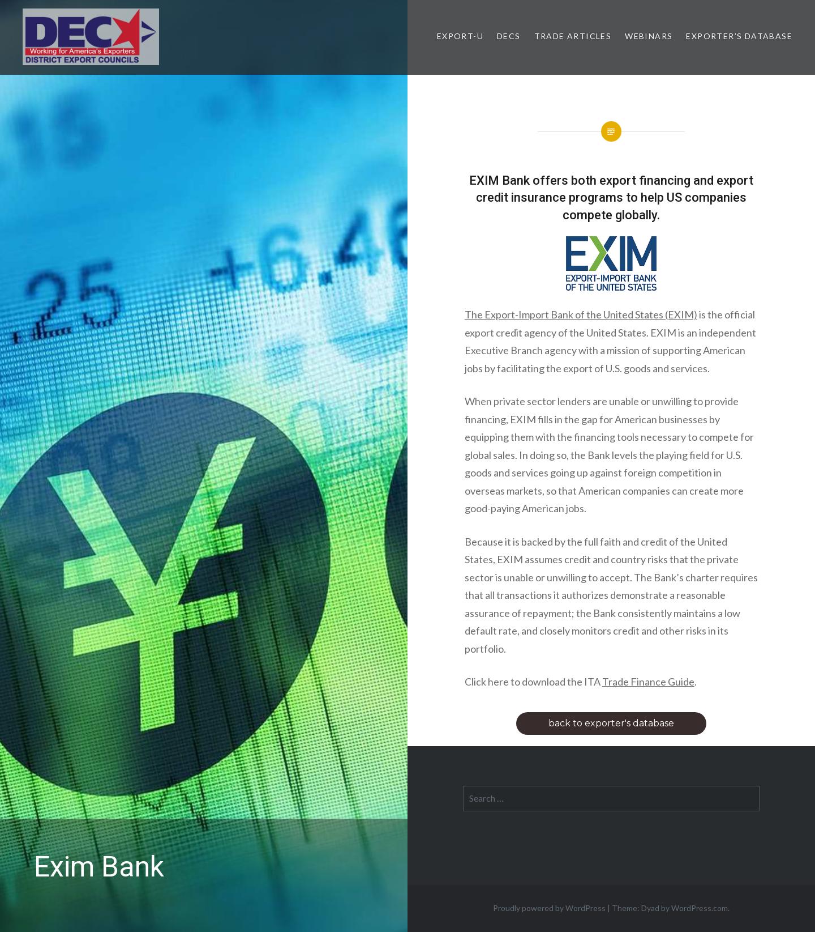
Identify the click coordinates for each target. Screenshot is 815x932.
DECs (509, 36)
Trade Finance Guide (648, 681)
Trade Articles (573, 36)
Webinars (648, 36)
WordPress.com (699, 908)
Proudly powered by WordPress (549, 908)
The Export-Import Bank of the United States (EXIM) (581, 314)
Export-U (460, 36)
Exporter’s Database (739, 36)
